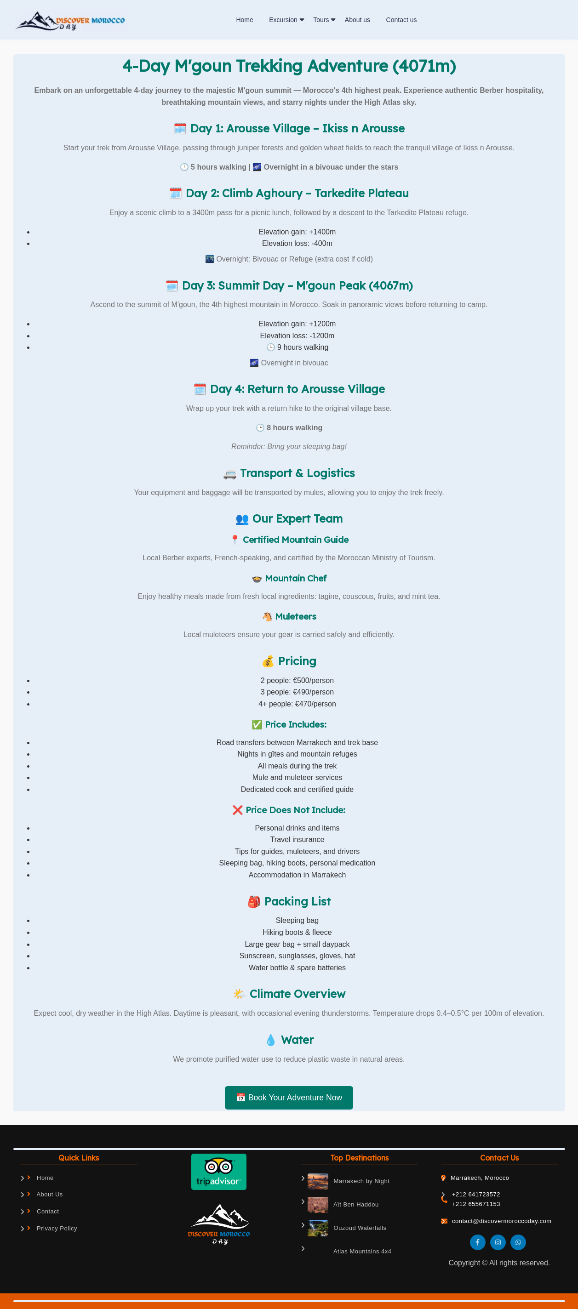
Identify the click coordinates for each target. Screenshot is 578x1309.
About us (357, 19)
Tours (321, 19)
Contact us (401, 19)
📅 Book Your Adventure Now (289, 1097)
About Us (45, 1194)
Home (244, 19)
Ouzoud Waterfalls (347, 1228)
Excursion (283, 19)
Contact (43, 1211)
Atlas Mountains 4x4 (350, 1252)
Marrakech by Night (349, 1181)
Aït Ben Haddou (343, 1205)
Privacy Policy (52, 1228)
